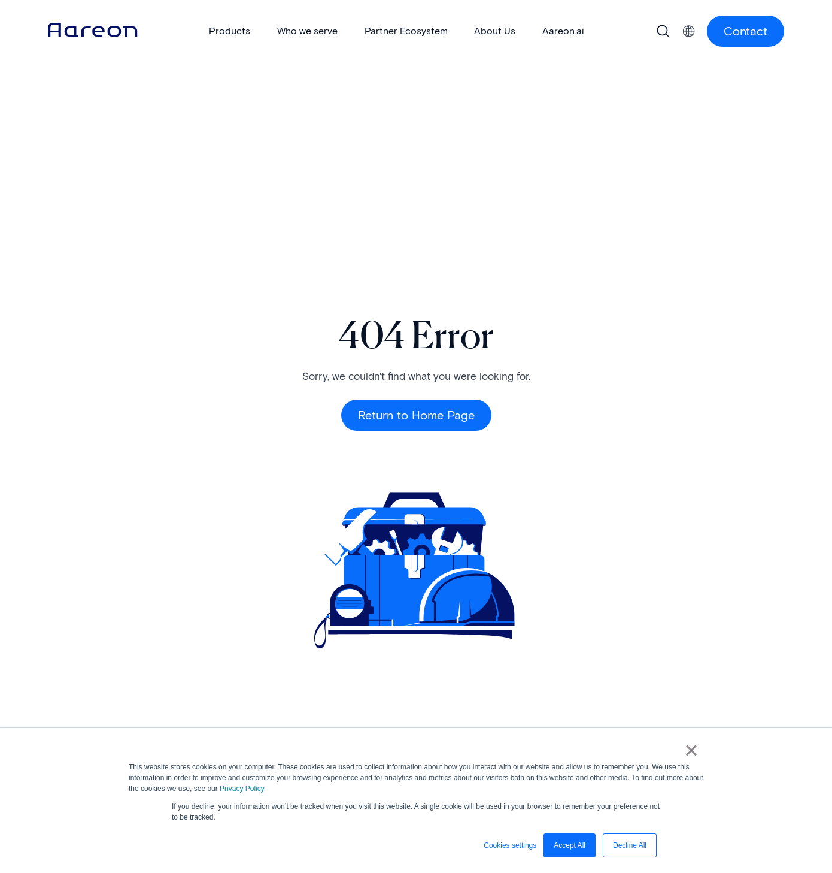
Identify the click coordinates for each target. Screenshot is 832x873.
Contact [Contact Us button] (745, 31)
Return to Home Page (416, 415)
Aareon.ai (563, 31)
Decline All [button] (629, 845)
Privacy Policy (242, 788)
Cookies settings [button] (510, 845)
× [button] (691, 750)
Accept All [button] (569, 845)
